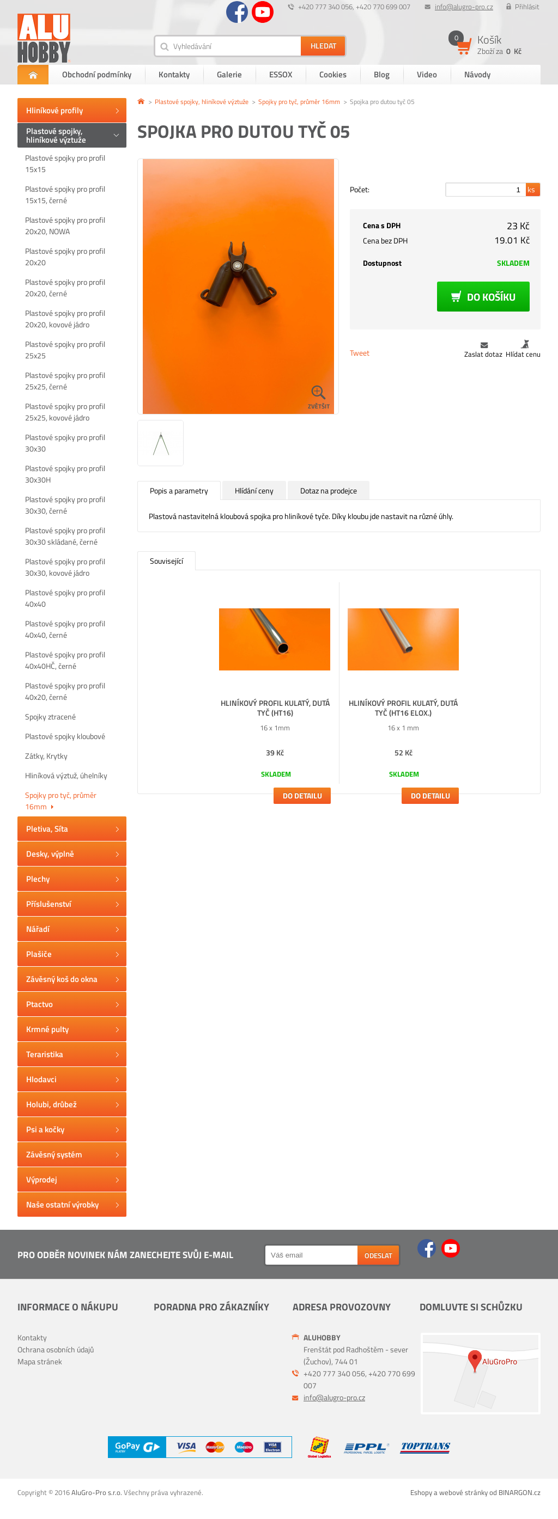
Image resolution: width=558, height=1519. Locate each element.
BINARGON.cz (520, 1492)
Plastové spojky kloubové (65, 736)
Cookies (333, 74)
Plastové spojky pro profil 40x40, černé (65, 629)
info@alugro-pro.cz (464, 6)
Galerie (229, 74)
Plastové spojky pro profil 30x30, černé (65, 504)
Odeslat (378, 1255)
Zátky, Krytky (46, 755)
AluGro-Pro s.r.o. (96, 1492)
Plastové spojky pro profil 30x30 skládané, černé (65, 535)
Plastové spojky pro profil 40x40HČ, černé (65, 660)
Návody (477, 74)
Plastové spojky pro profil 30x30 (65, 442)
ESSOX (280, 74)
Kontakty (174, 74)
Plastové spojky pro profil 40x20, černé (65, 691)
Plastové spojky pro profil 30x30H (65, 473)
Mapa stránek (39, 1361)
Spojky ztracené (50, 716)
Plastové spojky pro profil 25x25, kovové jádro (65, 411)
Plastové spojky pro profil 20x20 (65, 256)
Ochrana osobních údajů (55, 1349)
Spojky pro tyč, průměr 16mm (60, 800)
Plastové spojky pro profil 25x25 (65, 349)
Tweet (359, 352)
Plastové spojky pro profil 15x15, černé (65, 194)
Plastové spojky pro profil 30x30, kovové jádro (65, 567)
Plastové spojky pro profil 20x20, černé (65, 287)
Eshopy (421, 1492)
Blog (382, 74)
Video (427, 74)
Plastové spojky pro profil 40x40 (65, 598)
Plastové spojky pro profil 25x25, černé (65, 380)
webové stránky (463, 1492)
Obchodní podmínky (96, 74)
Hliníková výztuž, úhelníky (66, 775)
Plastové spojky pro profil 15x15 (65, 163)
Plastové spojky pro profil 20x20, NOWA (65, 225)
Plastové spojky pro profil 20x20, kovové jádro (65, 318)
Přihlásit (527, 6)
